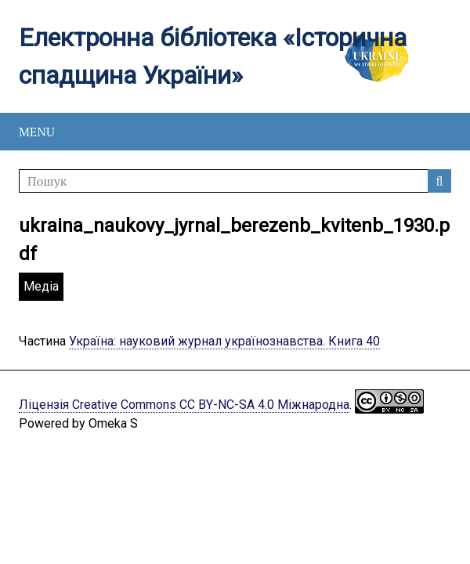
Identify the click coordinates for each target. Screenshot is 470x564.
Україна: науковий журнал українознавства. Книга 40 (224, 341)
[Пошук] (235, 181)
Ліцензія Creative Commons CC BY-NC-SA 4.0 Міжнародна (184, 404)
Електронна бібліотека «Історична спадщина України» (213, 56)
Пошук (439, 181)
